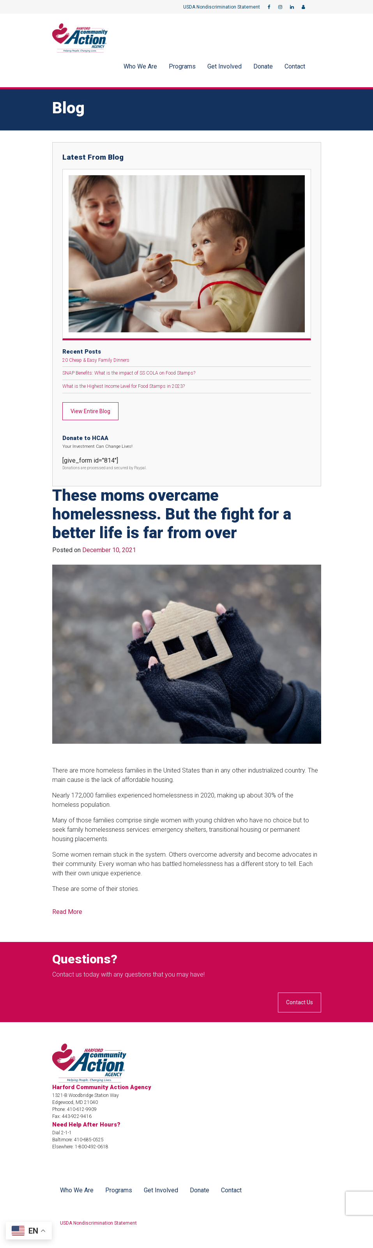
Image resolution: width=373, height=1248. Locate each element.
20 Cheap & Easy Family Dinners (95, 360)
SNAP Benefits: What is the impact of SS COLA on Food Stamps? (128, 373)
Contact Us (299, 1002)
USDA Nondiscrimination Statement (221, 7)
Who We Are (140, 66)
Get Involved (224, 66)
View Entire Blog (90, 411)
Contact (295, 66)
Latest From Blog (93, 157)
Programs (182, 66)
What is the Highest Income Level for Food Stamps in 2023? (123, 386)
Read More (67, 911)
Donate (263, 66)
